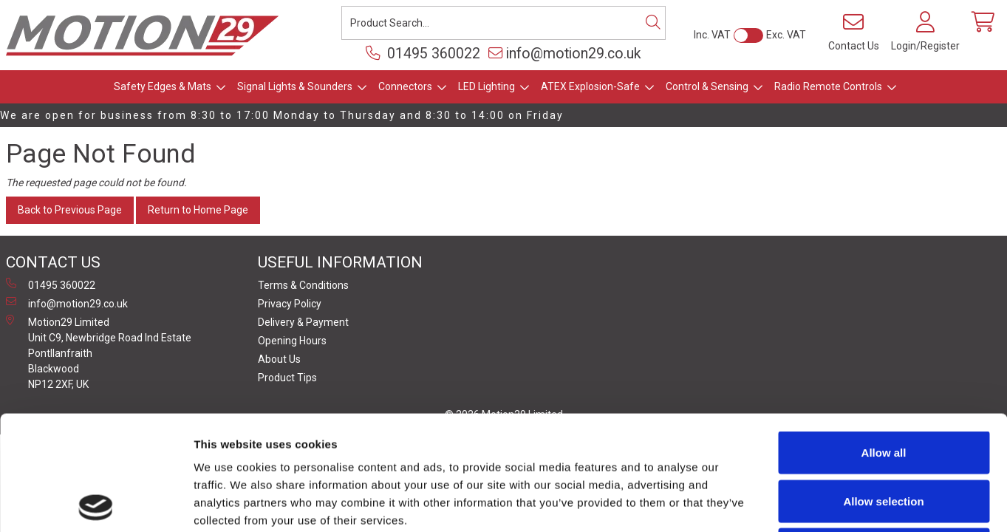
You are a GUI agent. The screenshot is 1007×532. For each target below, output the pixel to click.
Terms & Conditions (303, 285)
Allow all (884, 338)
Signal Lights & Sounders (294, 86)
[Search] (653, 23)
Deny (884, 435)
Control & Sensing (707, 86)
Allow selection (883, 387)
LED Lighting (486, 86)
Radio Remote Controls (828, 86)
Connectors (405, 86)
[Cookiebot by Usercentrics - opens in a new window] (95, 503)
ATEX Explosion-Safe (590, 86)
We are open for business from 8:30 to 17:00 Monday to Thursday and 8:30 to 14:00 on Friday (282, 115)
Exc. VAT (786, 35)
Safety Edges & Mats (162, 86)
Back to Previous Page (70, 210)
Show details (775, 503)
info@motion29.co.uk (564, 53)
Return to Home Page (198, 210)
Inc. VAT (712, 35)
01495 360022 (423, 53)
